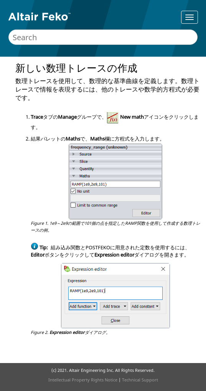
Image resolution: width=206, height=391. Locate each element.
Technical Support (140, 380)
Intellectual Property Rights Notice (82, 380)
